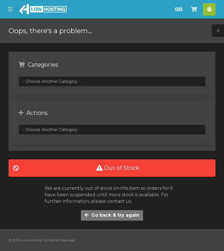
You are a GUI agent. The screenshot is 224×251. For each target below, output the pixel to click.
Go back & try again (112, 215)
